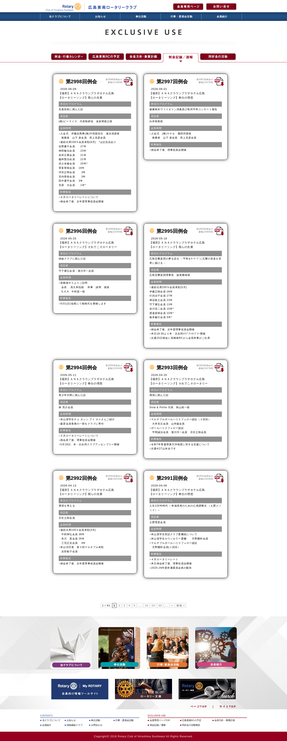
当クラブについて (60, 16)
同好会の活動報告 (191, 725)
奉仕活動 (141, 16)
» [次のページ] (172, 605)
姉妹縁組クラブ (75, 725)
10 (146, 605)
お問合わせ (96, 725)
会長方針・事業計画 (224, 720)
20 (153, 605)
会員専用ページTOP (160, 720)
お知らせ (100, 16)
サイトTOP (227, 706)
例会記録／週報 (158, 725)
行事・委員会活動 (182, 16)
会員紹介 (222, 16)
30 (160, 605)
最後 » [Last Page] (180, 605)
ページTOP (198, 706)
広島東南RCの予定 (191, 720)
